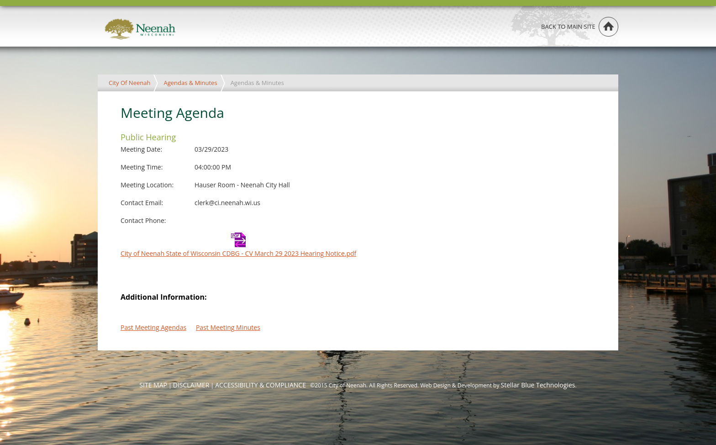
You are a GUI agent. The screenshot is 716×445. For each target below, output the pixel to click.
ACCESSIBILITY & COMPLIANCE (260, 385)
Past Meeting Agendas (153, 327)
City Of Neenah (129, 83)
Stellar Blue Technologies (538, 385)
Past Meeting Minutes (228, 327)
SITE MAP (153, 385)
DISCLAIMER (191, 385)
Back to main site (568, 26)
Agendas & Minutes (190, 83)
